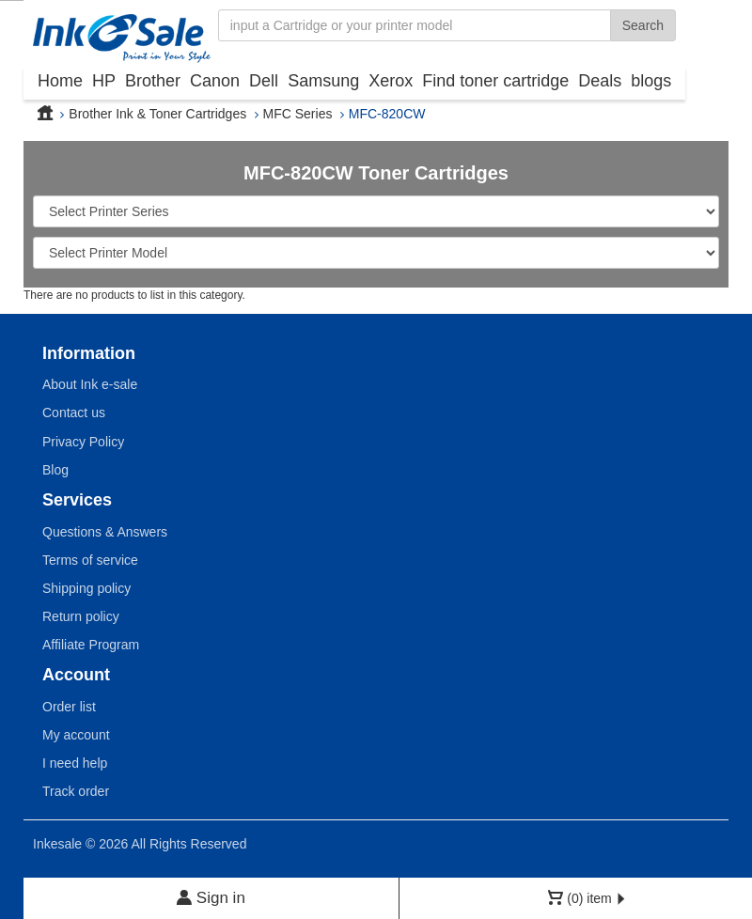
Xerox (390, 80)
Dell (263, 80)
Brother (152, 80)
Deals (599, 80)
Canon (215, 80)
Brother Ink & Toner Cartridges (157, 113)
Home (60, 80)
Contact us (73, 412)
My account (76, 734)
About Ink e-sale (89, 384)
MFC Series (298, 113)
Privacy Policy (83, 441)
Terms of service (90, 560)
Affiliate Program (90, 644)
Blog (55, 469)
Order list (69, 706)
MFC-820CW (387, 113)
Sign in (211, 898)
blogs (651, 80)
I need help (74, 763)
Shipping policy (86, 588)
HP (104, 80)
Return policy (80, 616)
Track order (75, 791)
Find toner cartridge (495, 80)
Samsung (323, 80)
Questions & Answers (104, 531)
